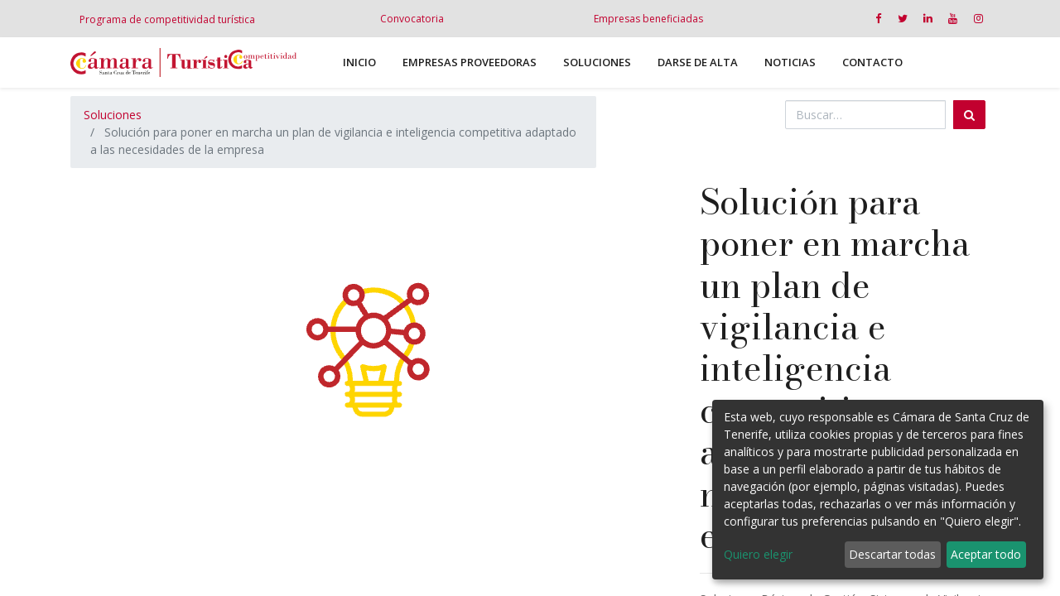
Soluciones (113, 115)
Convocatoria (412, 19)
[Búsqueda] (969, 114)
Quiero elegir (758, 554)
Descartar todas (892, 554)
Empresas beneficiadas (648, 19)
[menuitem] (359, 63)
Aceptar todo (986, 554)
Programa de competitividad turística (167, 19)
